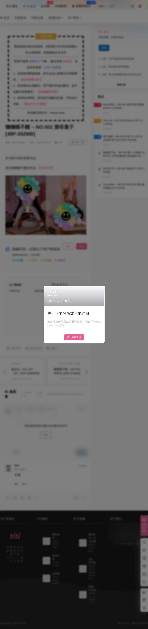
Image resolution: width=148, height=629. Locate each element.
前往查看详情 (74, 337)
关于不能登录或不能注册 (68, 313)
